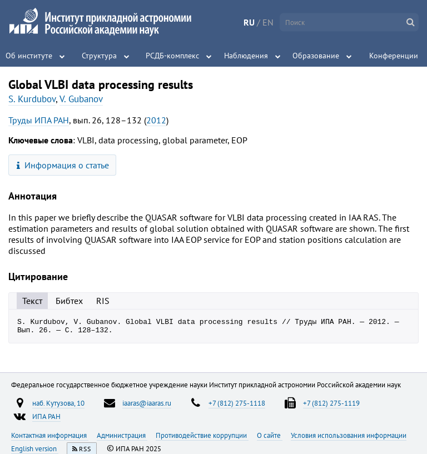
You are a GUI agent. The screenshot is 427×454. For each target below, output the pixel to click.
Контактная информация (49, 438)
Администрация (122, 438)
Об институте (29, 56)
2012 (156, 120)
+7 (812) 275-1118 (236, 406)
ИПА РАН (46, 420)
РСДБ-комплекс (172, 56)
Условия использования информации (348, 438)
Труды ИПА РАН (38, 120)
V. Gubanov (81, 99)
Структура (99, 56)
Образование (315, 56)
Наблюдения (246, 56)
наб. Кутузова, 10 (58, 406)
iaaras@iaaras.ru (146, 406)
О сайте (269, 438)
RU (249, 22)
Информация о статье (63, 165)
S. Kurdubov (32, 99)
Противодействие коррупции (202, 438)
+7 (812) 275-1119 (331, 406)
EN (268, 22)
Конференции (393, 56)
